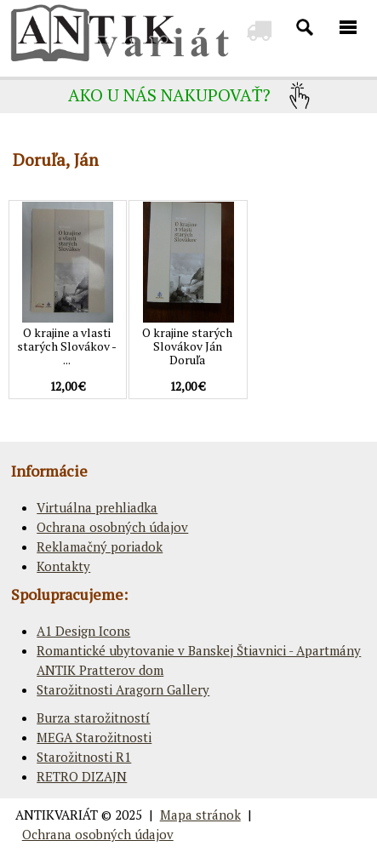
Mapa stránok (200, 814)
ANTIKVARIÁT (56, 814)
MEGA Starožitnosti (94, 737)
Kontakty (63, 566)
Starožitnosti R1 (84, 756)
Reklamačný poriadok (100, 546)
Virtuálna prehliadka (97, 507)
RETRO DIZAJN (82, 776)
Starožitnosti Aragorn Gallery (123, 689)
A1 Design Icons (83, 630)
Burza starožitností (93, 717)
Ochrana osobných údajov (112, 526)
